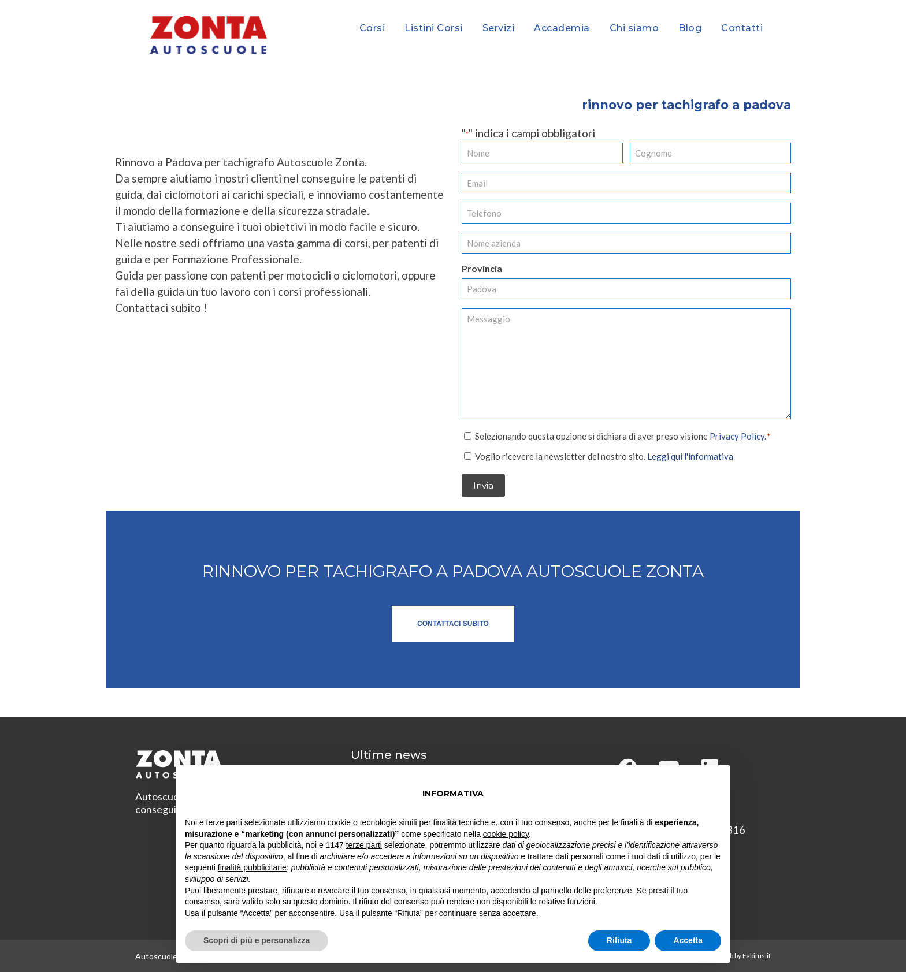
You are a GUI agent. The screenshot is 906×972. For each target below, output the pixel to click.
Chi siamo (634, 28)
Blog (689, 28)
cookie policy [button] (506, 834)
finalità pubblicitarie (252, 867)
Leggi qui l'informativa (690, 455)
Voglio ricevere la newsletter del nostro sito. (604, 455)
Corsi (372, 28)
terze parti (364, 845)
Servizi (498, 28)
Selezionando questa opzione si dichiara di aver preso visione (622, 435)
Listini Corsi (433, 28)
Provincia (482, 268)
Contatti (742, 28)
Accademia (562, 28)
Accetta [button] (688, 940)
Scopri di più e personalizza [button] (256, 940)
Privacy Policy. (738, 435)
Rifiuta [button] (619, 940)
